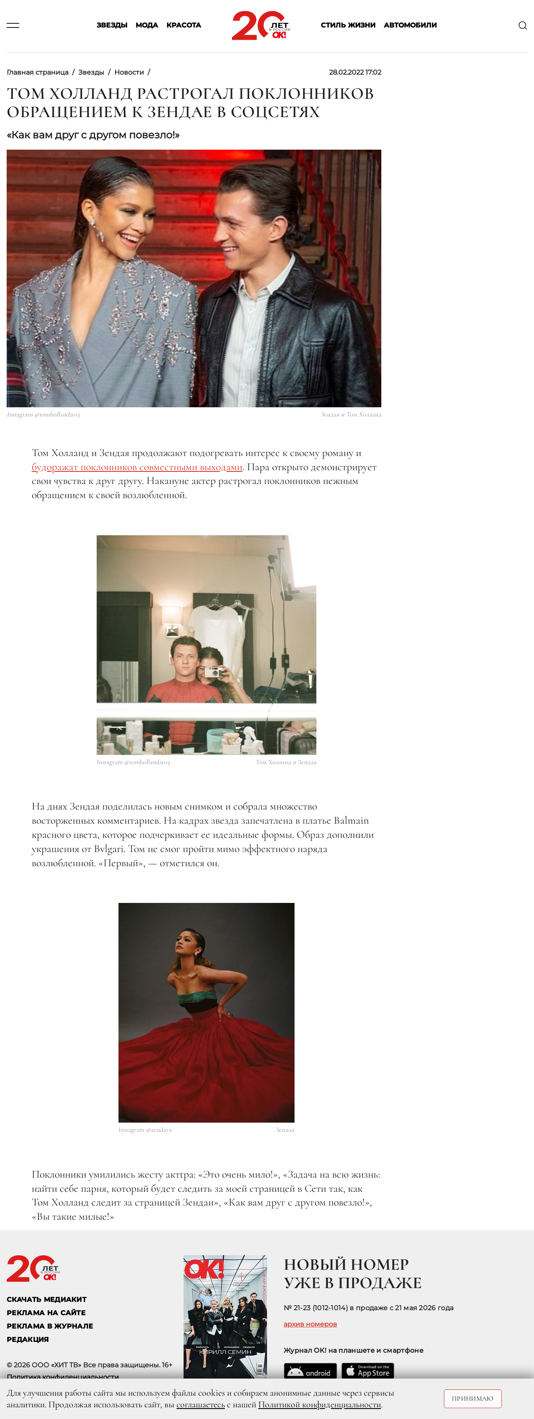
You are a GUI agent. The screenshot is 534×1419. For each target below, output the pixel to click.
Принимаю (473, 1398)
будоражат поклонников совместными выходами (137, 466)
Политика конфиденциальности (63, 1377)
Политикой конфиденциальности (319, 1404)
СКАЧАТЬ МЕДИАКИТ (46, 1300)
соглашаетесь (200, 1404)
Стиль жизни (348, 25)
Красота (183, 25)
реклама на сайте (46, 1313)
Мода (147, 25)
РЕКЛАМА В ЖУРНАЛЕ (50, 1326)
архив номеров (310, 1324)
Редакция (28, 1340)
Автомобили (410, 25)
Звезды (112, 25)
